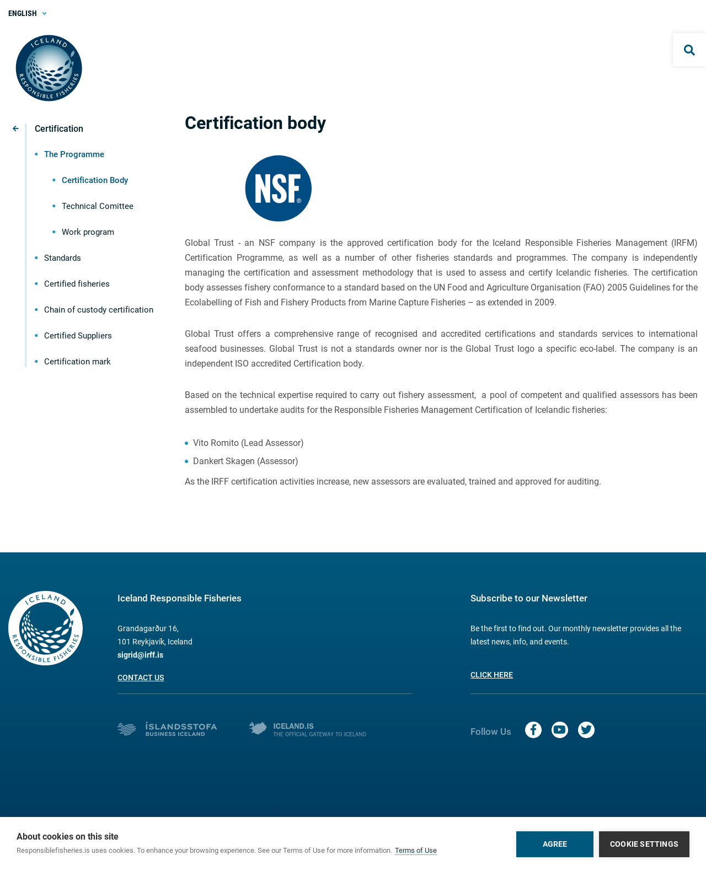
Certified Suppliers (78, 336)
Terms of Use (416, 850)
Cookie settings (644, 844)
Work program (88, 232)
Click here (491, 674)
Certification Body (95, 180)
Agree (555, 844)
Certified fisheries (77, 284)
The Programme (74, 154)
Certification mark (77, 362)
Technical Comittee (97, 206)
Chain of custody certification (98, 310)
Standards (62, 258)
